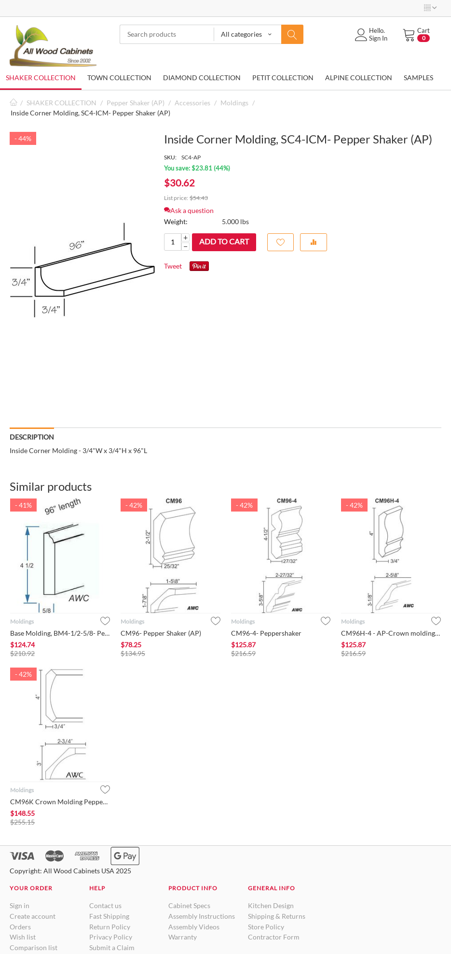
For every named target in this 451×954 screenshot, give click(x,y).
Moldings (234, 103)
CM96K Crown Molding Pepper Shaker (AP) (60, 801)
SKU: (170, 157)
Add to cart (224, 241)
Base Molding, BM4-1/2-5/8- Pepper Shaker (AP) (60, 633)
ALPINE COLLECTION (358, 77)
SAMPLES (418, 77)
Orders (20, 927)
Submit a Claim (112, 947)
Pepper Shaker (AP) (135, 103)
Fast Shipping (109, 916)
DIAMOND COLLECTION (202, 77)
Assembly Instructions (201, 916)
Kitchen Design (271, 905)
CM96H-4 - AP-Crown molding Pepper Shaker (391, 633)
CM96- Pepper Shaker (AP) (161, 633)
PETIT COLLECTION (283, 77)
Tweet (173, 266)
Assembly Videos (193, 927)
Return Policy (109, 927)
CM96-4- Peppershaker (266, 633)
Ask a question (189, 210)
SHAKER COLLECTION (41, 77)
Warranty (182, 937)
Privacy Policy (110, 937)
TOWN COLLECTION (119, 77)
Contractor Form (274, 937)
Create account (32, 916)
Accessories (192, 103)
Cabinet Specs (189, 905)
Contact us (105, 905)
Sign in (19, 905)
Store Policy (266, 927)
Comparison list (33, 947)
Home (13, 103)
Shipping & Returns (276, 916)
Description (32, 437)
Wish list (23, 937)
